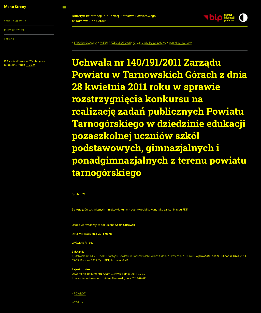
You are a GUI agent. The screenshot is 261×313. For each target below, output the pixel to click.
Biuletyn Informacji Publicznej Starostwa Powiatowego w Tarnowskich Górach (114, 18)
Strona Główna (15, 21)
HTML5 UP (31, 64)
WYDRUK (77, 302)
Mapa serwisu (14, 29)
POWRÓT (80, 293)
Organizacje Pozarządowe (149, 42)
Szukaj (9, 38)
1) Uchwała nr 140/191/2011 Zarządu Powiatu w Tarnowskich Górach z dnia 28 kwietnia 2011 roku (133, 256)
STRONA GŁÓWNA (85, 42)
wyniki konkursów (180, 42)
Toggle (64, 7)
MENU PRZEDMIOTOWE (115, 42)
